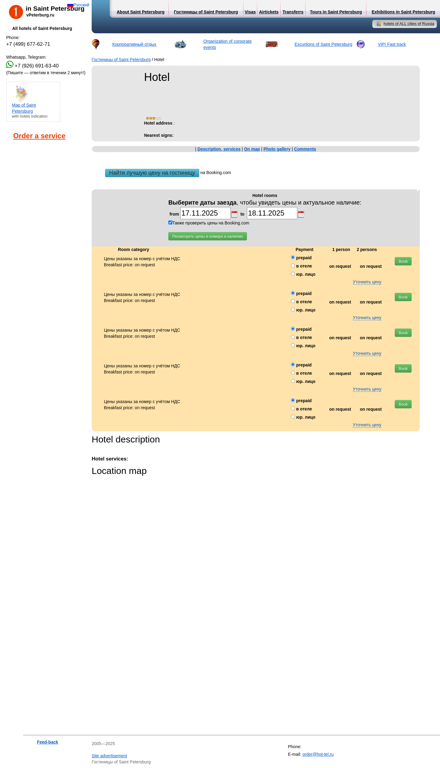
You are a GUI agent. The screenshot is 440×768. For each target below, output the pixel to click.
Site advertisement (109, 755)
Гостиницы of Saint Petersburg (121, 59)
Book (403, 261)
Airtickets (269, 11)
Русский (81, 4)
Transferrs (293, 11)
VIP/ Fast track (392, 44)
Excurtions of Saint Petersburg (323, 44)
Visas (250, 11)
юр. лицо (303, 274)
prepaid (301, 257)
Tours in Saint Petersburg (336, 11)
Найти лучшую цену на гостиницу (152, 173)
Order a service (39, 136)
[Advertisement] (36, 212)
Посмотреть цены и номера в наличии (207, 236)
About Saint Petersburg (140, 11)
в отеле (301, 266)
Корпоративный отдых (134, 44)
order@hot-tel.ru (318, 754)
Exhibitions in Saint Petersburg (403, 11)
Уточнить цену (367, 281)
